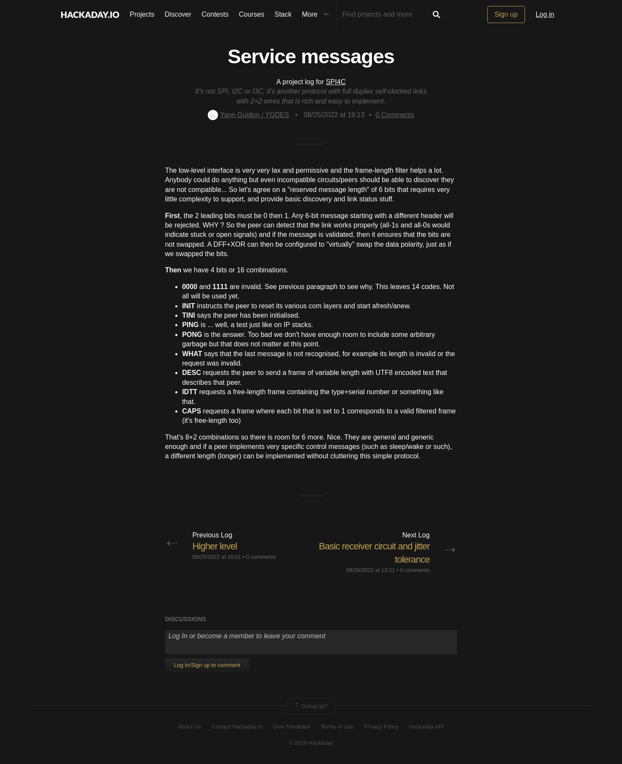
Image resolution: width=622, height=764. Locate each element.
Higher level (214, 546)
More (317, 14)
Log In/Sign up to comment (207, 665)
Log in (545, 14)
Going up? (310, 706)
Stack (283, 14)
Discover (178, 14)
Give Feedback (291, 726)
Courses (252, 14)
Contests (215, 14)
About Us (189, 726)
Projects (142, 14)
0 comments (261, 557)
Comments (395, 114)
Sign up (506, 14)
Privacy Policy (381, 726)
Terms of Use (337, 726)
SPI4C (335, 82)
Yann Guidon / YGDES (248, 114)
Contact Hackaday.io (237, 726)
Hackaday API (426, 726)
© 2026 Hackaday (311, 743)
